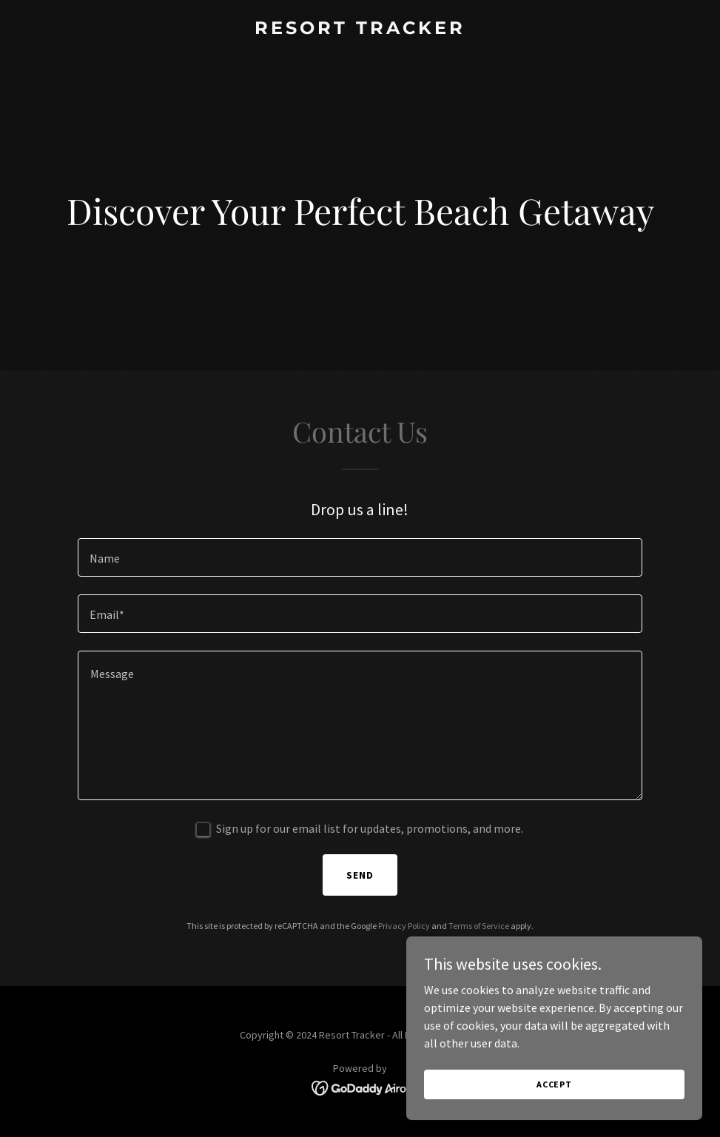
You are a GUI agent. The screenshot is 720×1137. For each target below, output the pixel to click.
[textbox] (360, 557)
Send (360, 875)
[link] (360, 29)
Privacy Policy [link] (404, 925)
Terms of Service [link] (478, 925)
